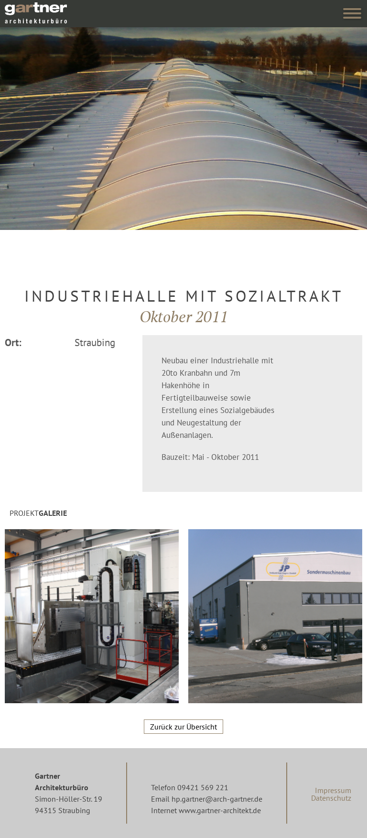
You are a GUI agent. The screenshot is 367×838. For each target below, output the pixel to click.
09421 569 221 (202, 787)
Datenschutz (331, 798)
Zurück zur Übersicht (183, 726)
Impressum (333, 790)
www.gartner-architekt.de (220, 810)
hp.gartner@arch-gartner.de (217, 799)
